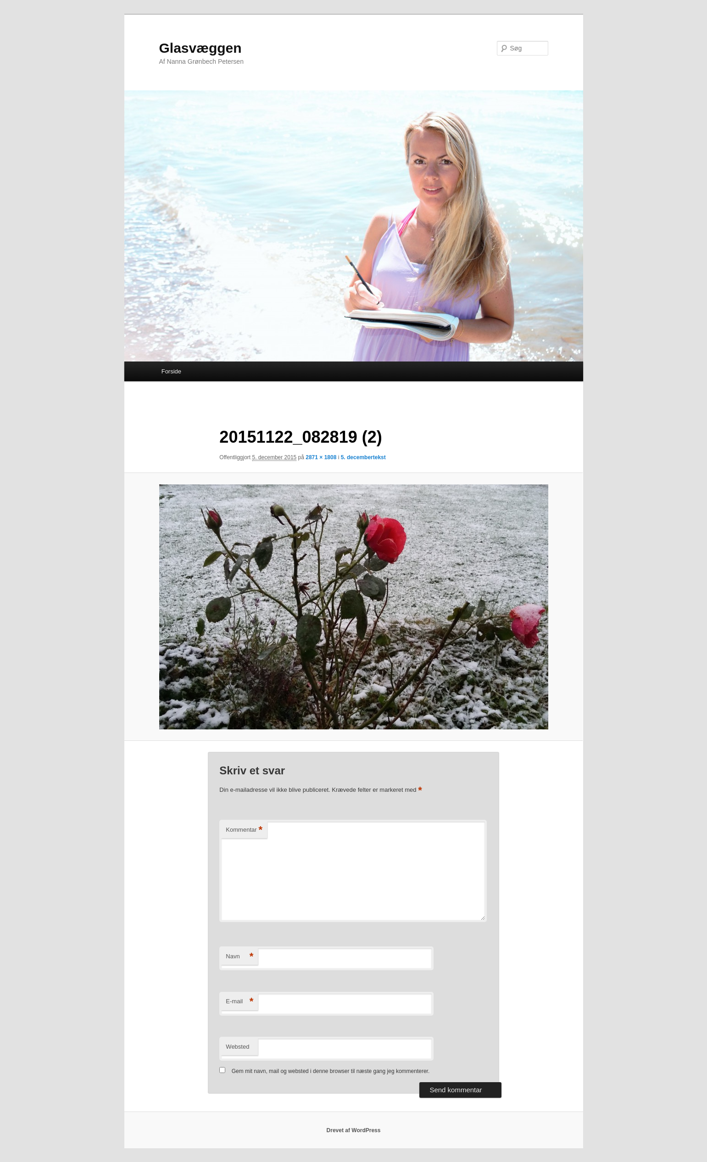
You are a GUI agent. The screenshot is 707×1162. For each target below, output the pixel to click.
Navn (239, 956)
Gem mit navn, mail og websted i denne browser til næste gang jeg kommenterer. (331, 1071)
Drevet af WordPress (354, 1130)
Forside (171, 371)
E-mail (239, 1001)
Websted (237, 1046)
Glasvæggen (200, 48)
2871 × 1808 (321, 457)
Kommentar (244, 830)
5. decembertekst (363, 457)
